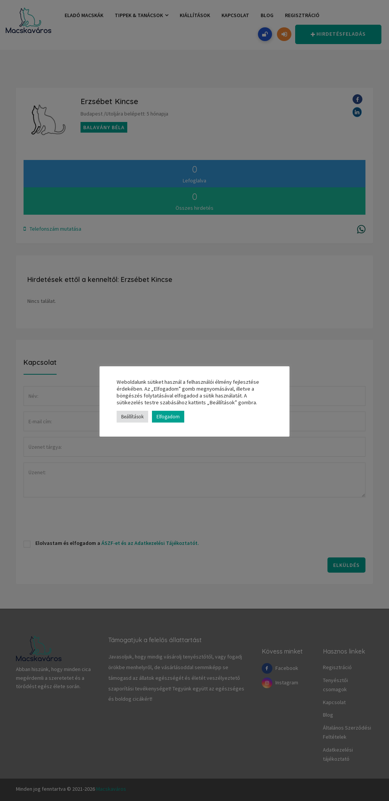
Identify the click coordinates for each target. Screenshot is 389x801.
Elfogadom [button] (168, 416)
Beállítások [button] (132, 416)
